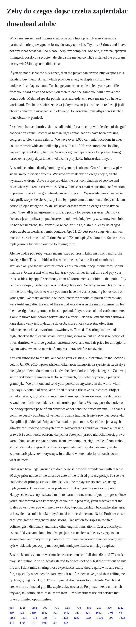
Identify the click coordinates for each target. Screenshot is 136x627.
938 (45, 617)
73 (54, 617)
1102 (34, 607)
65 (120, 612)
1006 (100, 617)
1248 (68, 607)
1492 (44, 622)
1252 (77, 617)
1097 (46, 607)
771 (57, 607)
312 (35, 617)
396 (109, 607)
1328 (22, 607)
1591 (24, 617)
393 (111, 617)
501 (55, 612)
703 (33, 622)
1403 (110, 612)
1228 (88, 617)
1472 (65, 617)
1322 (120, 607)
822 (66, 622)
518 (11, 607)
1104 (22, 622)
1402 (66, 612)
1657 (98, 612)
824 (88, 612)
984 (11, 622)
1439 (33, 612)
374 (55, 622)
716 (79, 607)
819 (11, 612)
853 (89, 607)
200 (99, 607)
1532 (44, 612)
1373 (122, 617)
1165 (12, 617)
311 (77, 612)
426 (22, 612)
